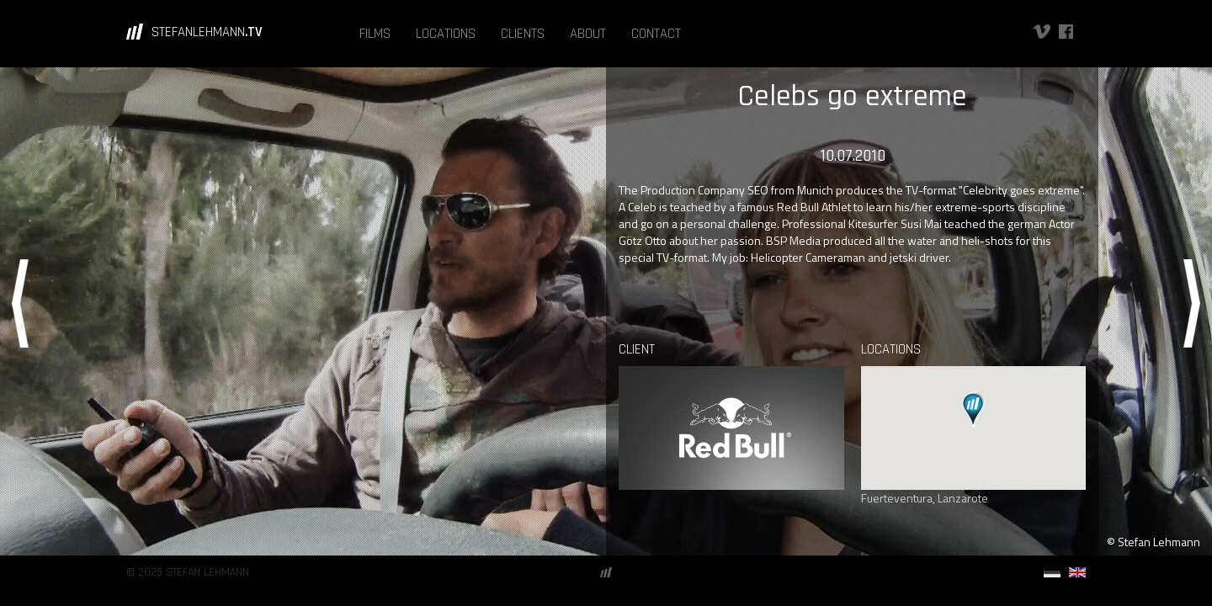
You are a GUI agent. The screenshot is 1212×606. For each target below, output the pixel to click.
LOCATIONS (446, 33)
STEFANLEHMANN (207, 32)
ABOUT (588, 33)
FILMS (375, 33)
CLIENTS (523, 33)
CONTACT (656, 33)
